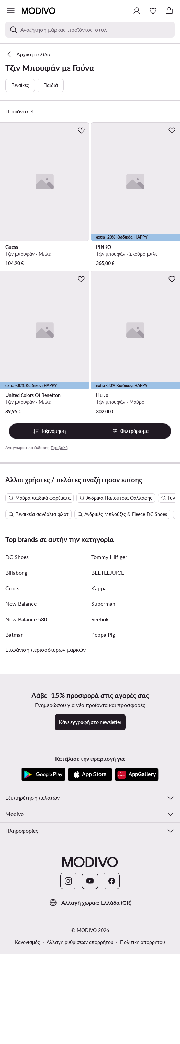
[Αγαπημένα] (153, 11)
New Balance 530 (26, 760)
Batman (14, 775)
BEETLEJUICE (107, 713)
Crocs (12, 729)
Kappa (99, 729)
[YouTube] (90, 1022)
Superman (103, 744)
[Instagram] (68, 1022)
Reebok (100, 760)
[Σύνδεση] (137, 11)
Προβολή (59, 447)
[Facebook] (112, 1022)
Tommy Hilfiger (109, 698)
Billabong (16, 713)
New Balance (21, 744)
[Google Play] (43, 915)
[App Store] (90, 915)
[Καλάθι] (169, 11)
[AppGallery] (137, 915)
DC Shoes (17, 698)
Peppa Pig (103, 775)
